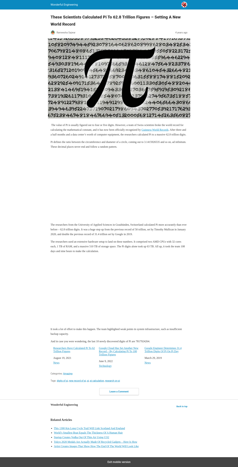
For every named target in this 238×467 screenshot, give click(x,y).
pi (88, 380)
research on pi (112, 380)
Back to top (182, 406)
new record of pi (77, 380)
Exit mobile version (118, 462)
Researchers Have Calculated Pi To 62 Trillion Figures (74, 350)
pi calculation (97, 380)
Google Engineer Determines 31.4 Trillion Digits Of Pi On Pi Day (163, 350)
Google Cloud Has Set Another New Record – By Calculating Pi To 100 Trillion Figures (118, 351)
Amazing (68, 373)
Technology (105, 365)
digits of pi (62, 380)
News (56, 362)
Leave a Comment (119, 391)
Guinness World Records (154, 129)
